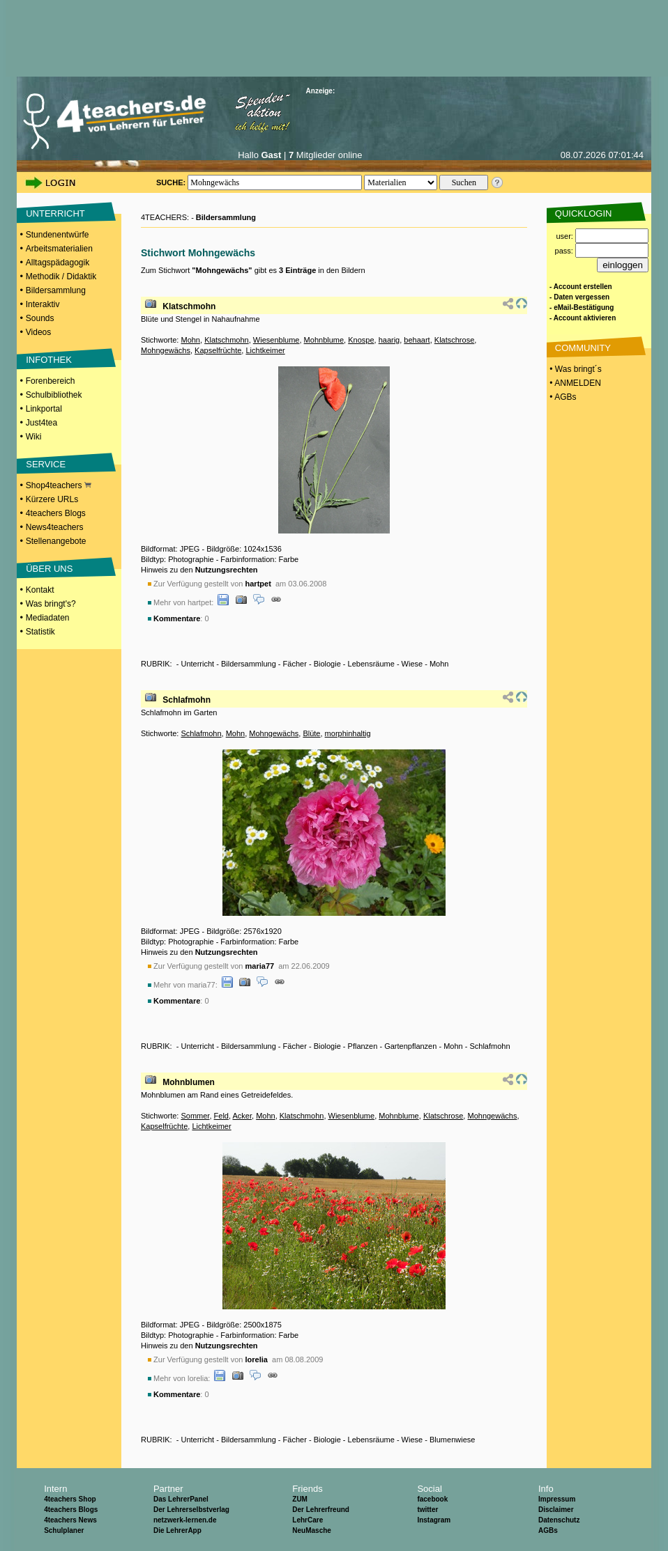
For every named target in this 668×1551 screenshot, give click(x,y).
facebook (432, 1499)
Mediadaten (48, 618)
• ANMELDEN (574, 383)
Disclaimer (556, 1509)
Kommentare (176, 618)
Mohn (190, 340)
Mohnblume (324, 340)
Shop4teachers (58, 485)
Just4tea (41, 423)
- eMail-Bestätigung (581, 307)
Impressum (556, 1499)
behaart (417, 340)
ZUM (300, 1499)
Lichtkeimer (264, 350)
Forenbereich (50, 381)
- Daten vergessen (579, 297)
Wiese (412, 664)
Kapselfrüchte (218, 350)
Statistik (40, 632)
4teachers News (70, 1520)
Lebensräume (371, 664)
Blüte (311, 733)
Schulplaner (64, 1530)
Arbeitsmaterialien (59, 249)
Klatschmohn (188, 306)
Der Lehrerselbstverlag (191, 1509)
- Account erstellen (580, 286)
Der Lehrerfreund (320, 1509)
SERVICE (46, 464)
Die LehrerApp (177, 1530)
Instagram (433, 1520)
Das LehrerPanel (180, 1499)
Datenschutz (558, 1520)
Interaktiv (43, 304)
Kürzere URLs (52, 499)
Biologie (327, 664)
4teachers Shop (70, 1499)
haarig (389, 340)
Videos (38, 332)
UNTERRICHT (55, 213)
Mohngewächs (165, 350)
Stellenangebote (56, 541)
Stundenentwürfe (57, 235)
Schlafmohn (186, 700)
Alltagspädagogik (57, 262)
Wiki (34, 437)
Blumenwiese (452, 1439)
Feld (221, 1116)
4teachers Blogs (56, 513)
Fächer (295, 664)
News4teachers (55, 527)
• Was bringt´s (574, 369)
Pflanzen (363, 1046)
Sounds (40, 318)
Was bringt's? (51, 604)
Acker (242, 1116)
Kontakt (40, 590)
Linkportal (44, 409)
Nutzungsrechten (226, 570)
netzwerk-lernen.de (185, 1520)
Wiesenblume (276, 340)
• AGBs (562, 397)
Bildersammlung (56, 290)
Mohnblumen (188, 1082)
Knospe (361, 340)
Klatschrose (454, 340)
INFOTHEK (49, 359)
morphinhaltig (348, 733)
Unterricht (197, 664)
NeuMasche (311, 1530)
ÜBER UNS (49, 568)
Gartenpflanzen (410, 1046)
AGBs (548, 1530)
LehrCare (307, 1520)
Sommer (195, 1116)
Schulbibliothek (54, 395)
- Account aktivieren (582, 318)
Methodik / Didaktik (61, 276)
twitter (427, 1509)
